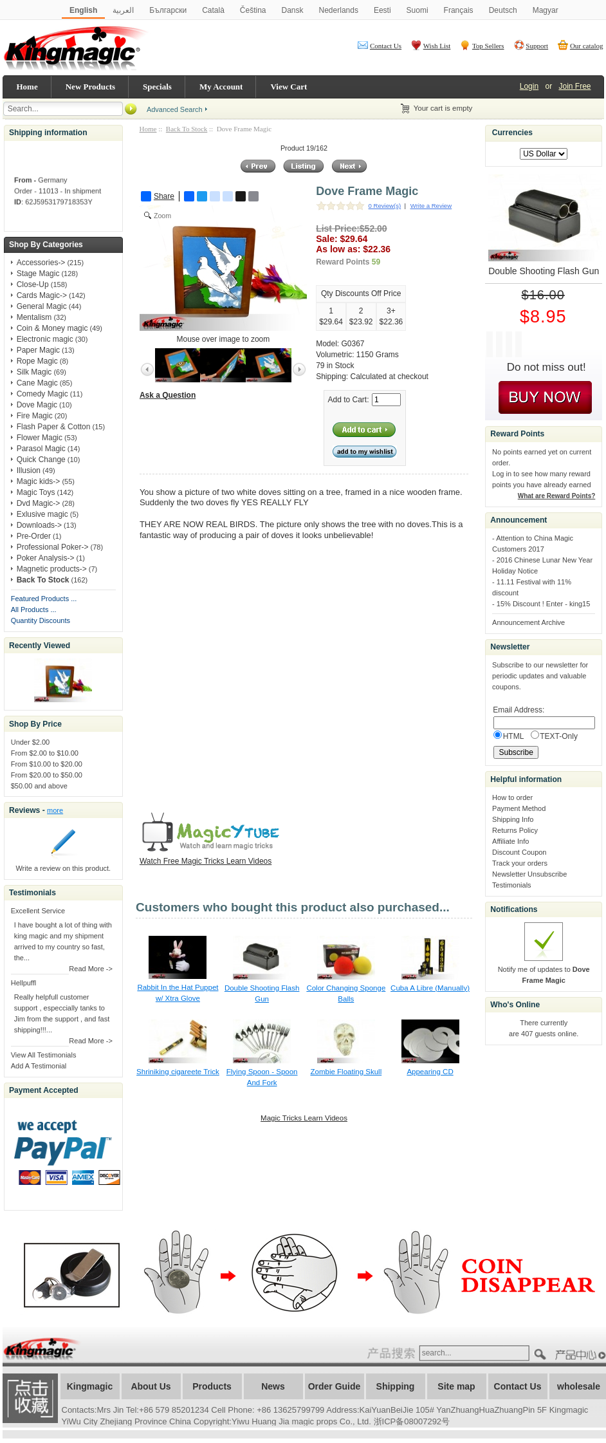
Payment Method (519, 808)
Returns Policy (515, 830)
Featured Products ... (44, 598)
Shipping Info (512, 819)
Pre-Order (34, 536)
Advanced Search (175, 109)
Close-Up (33, 284)
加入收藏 (30, 1398)
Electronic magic (45, 339)
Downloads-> (39, 525)
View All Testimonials (44, 1055)
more (55, 810)
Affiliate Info (510, 841)
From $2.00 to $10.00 (44, 753)
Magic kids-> (38, 481)
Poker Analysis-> (46, 558)
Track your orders (519, 863)
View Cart (288, 86)
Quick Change (41, 459)
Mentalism (34, 317)
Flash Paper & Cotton (54, 426)
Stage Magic (38, 273)
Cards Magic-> (42, 295)
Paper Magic (38, 350)
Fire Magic (35, 415)
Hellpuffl (24, 983)
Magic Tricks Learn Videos (304, 1118)
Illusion (29, 470)
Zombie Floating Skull (345, 1071)
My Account (221, 86)
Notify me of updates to (544, 969)
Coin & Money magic (52, 328)
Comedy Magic (42, 393)
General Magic (42, 306)
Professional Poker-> (53, 547)
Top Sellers (488, 46)
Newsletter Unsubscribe (529, 874)
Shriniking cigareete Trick (177, 1071)
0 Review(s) (384, 205)
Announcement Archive (528, 622)
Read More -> (91, 969)
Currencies (512, 132)
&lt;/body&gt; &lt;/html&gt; (294, 668)
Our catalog (586, 46)
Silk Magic (34, 372)
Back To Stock (186, 129)
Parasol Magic (41, 448)
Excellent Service (38, 911)
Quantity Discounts (40, 620)
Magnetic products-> (52, 568)
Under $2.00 (30, 742)
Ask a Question (168, 395)
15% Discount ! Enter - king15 (544, 604)
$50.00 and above (39, 786)
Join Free (574, 86)
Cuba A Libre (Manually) (430, 988)
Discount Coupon (519, 852)
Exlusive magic (42, 514)
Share (157, 196)
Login (529, 86)
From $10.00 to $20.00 (46, 764)
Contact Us (385, 46)
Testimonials (511, 885)
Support (537, 46)
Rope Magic (37, 361)
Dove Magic (37, 404)
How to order (512, 797)
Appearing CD (430, 1071)
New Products (90, 86)
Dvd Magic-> (38, 503)
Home (27, 86)
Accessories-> (41, 262)
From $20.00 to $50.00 (46, 775)
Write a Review (431, 205)
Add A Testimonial (39, 1066)
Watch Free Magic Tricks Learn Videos (205, 861)
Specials (157, 86)
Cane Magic (37, 382)
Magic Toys (36, 492)
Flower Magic (39, 437)
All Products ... (34, 609)
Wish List (437, 46)
